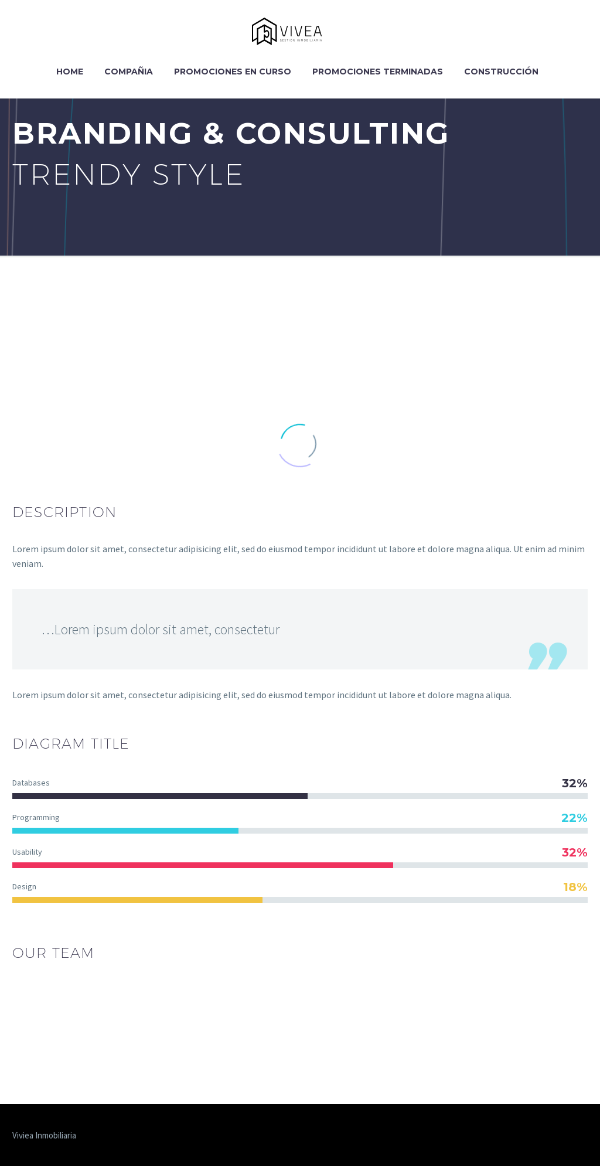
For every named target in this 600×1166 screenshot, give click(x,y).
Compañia (128, 71)
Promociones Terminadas (377, 71)
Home (69, 71)
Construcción (501, 71)
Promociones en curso (232, 71)
